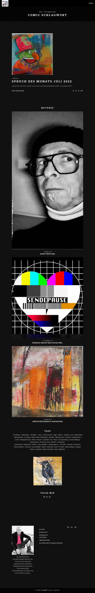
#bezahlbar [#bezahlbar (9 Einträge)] (33, 435)
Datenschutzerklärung (51, 543)
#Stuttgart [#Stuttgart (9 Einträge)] (66, 435)
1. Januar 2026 (47, 419)
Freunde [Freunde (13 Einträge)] (39, 440)
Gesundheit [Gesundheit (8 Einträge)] (45, 440)
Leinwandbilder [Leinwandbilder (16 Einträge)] (36, 447)
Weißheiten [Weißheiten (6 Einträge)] (61, 449)
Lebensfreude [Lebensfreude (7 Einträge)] (61, 442)
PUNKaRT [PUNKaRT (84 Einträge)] (61, 447)
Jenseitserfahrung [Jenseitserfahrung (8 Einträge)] (74, 440)
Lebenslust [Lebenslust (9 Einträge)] (70, 444)
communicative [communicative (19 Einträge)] (76, 437)
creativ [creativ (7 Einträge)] (17, 440)
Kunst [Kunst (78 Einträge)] (48, 442)
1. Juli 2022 (15, 78)
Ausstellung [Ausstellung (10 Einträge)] (27, 437)
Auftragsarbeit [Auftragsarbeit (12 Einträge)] (78, 435)
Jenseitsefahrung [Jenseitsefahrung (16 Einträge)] (63, 440)
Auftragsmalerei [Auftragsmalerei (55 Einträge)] (18, 437)
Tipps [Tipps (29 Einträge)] (56, 449)
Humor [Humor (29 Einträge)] (55, 440)
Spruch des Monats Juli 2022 (42, 81)
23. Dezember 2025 (47, 341)
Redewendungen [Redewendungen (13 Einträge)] (70, 447)
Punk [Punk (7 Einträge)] (55, 447)
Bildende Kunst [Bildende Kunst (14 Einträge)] (59, 437)
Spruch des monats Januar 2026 (47, 421)
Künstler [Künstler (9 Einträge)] (53, 442)
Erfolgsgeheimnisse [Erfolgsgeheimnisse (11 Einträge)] (25, 440)
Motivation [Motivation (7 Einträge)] (50, 447)
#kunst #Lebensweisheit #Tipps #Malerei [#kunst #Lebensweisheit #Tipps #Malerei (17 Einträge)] (49, 435)
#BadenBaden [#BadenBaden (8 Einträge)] (25, 435)
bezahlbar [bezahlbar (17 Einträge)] (52, 437)
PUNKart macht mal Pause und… (47, 343)
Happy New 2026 (47, 254)
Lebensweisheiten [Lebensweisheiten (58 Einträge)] (19, 447)
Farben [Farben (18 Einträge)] (34, 440)
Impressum (44, 540)
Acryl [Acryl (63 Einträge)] (71, 435)
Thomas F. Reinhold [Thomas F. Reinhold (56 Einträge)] (35, 449)
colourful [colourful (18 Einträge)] (68, 437)
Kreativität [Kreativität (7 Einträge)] (42, 442)
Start (42, 529)
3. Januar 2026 (47, 252)
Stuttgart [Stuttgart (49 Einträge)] (78, 447)
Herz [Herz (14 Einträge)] (51, 440)
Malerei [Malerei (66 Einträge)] (43, 447)
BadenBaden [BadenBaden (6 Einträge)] (44, 437)
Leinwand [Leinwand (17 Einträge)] (28, 447)
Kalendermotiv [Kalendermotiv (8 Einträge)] (34, 442)
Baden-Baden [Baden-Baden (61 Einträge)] (36, 437)
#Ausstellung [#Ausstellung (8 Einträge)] (16, 435)
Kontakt (43, 532)
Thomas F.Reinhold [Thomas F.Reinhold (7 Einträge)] (47, 449)
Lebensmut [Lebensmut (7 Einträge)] (77, 444)
